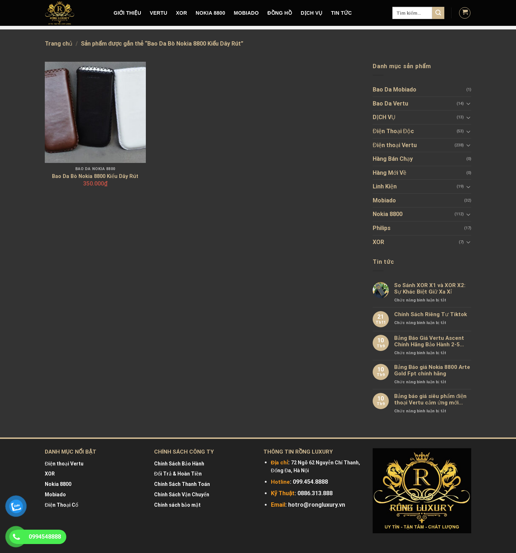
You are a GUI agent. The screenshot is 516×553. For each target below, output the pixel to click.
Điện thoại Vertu (395, 145)
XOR (181, 13)
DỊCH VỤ (311, 13)
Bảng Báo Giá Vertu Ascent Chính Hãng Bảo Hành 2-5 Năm (429, 341)
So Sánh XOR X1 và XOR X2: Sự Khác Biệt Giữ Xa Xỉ (429, 288)
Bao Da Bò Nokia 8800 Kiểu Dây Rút (95, 176)
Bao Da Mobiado (394, 89)
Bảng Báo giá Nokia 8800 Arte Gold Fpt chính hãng (432, 370)
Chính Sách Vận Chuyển (181, 494)
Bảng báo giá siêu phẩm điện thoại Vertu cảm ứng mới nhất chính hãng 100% (430, 399)
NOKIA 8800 (210, 13)
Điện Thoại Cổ (61, 505)
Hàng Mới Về (389, 172)
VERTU (158, 13)
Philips (382, 228)
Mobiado (384, 200)
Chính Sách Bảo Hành (179, 464)
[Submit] (438, 13)
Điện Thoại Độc (393, 131)
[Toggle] (468, 103)
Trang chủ (58, 43)
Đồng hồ (279, 13)
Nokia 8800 (387, 214)
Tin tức (341, 13)
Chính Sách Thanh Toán (182, 484)
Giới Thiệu (127, 13)
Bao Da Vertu (390, 103)
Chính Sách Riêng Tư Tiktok (430, 314)
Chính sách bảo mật (177, 505)
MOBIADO (246, 13)
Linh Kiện (385, 186)
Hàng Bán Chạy (393, 158)
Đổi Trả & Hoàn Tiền (178, 474)
